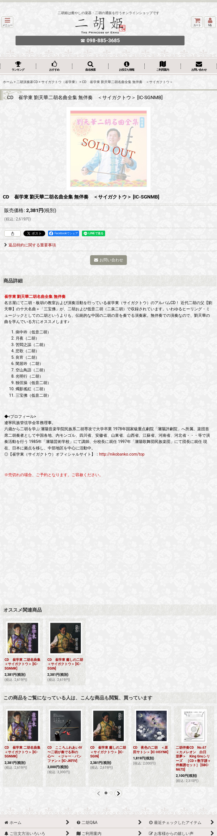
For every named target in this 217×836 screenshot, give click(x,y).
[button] (7, 22)
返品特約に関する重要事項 (30, 245)
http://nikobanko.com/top (121, 454)
